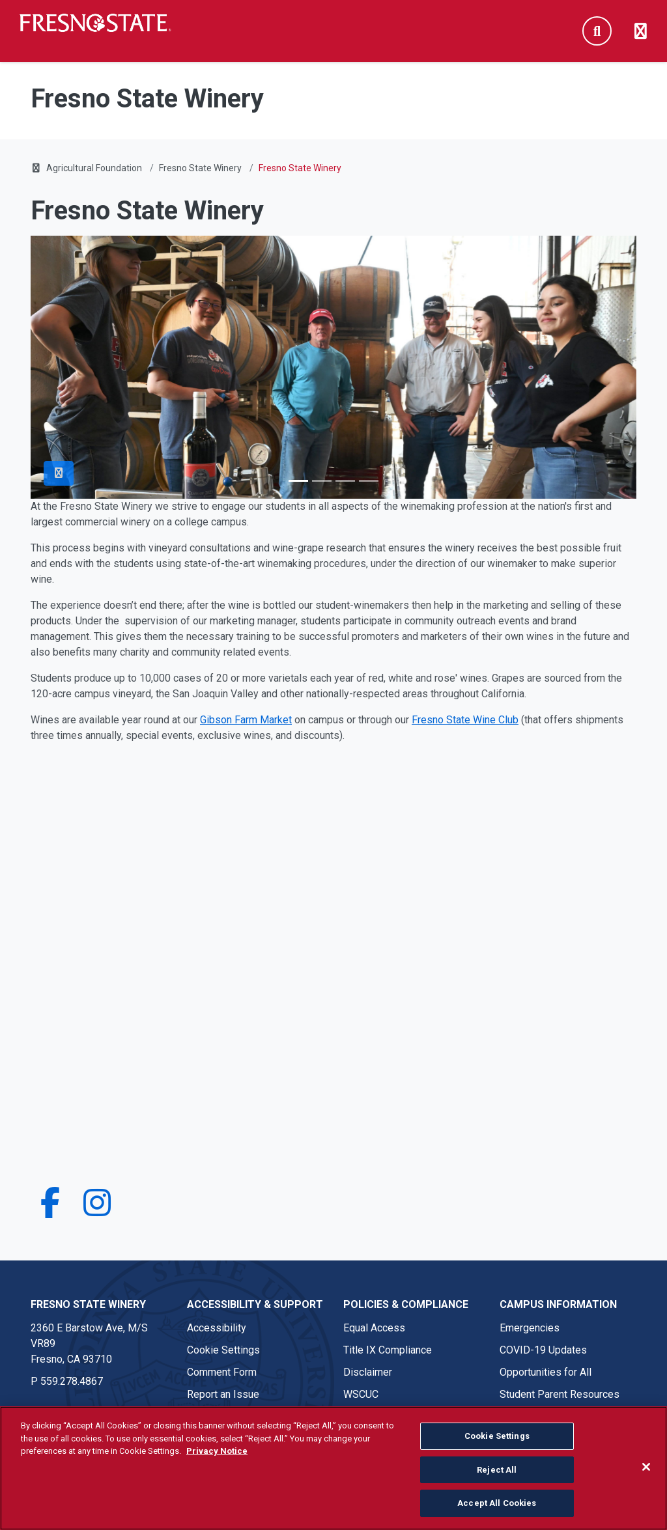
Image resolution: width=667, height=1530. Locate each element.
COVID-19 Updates (543, 1350)
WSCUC (360, 1394)
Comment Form (222, 1372)
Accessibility (216, 1328)
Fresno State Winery (200, 168)
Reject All (497, 1470)
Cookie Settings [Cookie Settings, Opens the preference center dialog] (497, 1436)
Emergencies (530, 1328)
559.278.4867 (71, 1381)
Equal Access (374, 1328)
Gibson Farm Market (246, 720)
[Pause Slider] (59, 473)
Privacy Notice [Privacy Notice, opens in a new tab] (217, 1451)
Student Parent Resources (559, 1394)
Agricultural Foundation (94, 168)
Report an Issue (223, 1394)
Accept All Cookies (496, 1503)
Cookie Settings (223, 1350)
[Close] (646, 1467)
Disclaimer (367, 1372)
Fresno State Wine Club (465, 720)
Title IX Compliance (387, 1350)
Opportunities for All (545, 1372)
